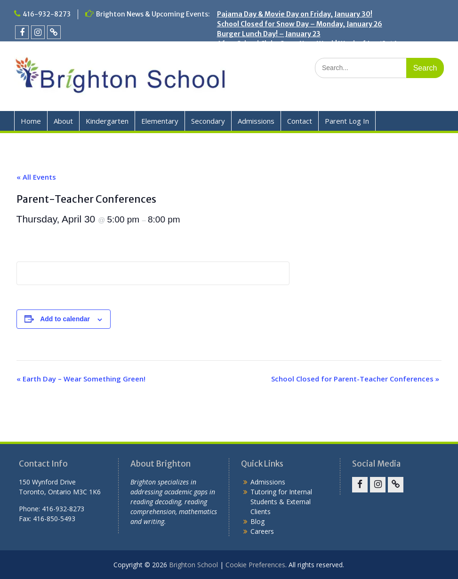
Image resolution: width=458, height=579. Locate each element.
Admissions (256, 121)
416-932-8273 (47, 14)
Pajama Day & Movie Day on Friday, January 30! (294, 14)
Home (31, 121)
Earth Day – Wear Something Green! (80, 378)
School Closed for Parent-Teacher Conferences (355, 378)
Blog (257, 521)
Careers (262, 531)
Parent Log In (347, 121)
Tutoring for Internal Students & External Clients (281, 501)
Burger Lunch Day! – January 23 (269, 34)
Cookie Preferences (255, 564)
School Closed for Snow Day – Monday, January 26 (299, 24)
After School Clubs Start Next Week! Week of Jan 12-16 (307, 44)
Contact (299, 121)
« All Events (36, 177)
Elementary (159, 121)
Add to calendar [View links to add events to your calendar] (65, 319)
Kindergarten (107, 121)
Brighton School (193, 564)
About (63, 121)
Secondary (208, 121)
